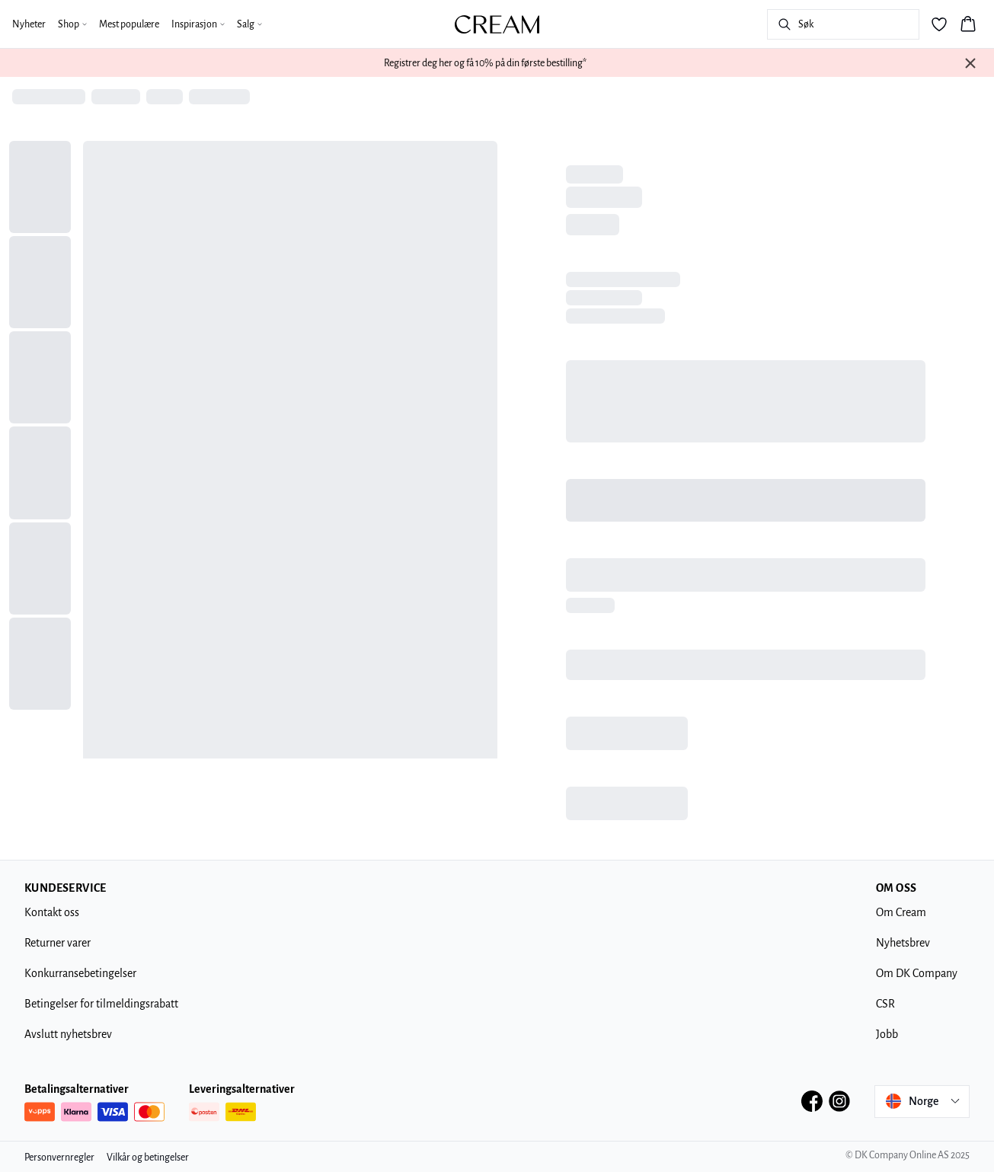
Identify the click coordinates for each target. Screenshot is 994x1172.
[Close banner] (970, 63)
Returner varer (57, 943)
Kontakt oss (51, 912)
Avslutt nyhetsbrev (68, 1034)
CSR (885, 1004)
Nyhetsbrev (903, 943)
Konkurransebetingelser (80, 973)
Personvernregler (59, 1157)
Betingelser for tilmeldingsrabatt (101, 1004)
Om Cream (901, 912)
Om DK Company (916, 973)
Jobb (887, 1034)
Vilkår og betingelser (148, 1157)
